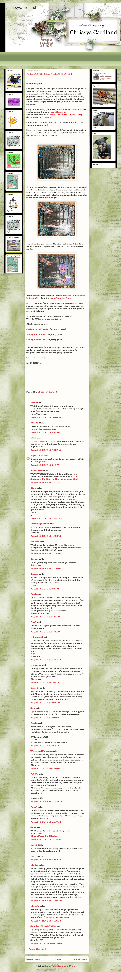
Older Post (80, 959)
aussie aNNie (37, 470)
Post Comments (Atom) (64, 966)
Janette (34, 423)
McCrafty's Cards (40, 524)
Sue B (34, 594)
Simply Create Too (35, 339)
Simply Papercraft (35, 334)
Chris (33, 488)
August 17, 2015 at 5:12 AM (45, 617)
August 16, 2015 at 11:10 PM (46, 536)
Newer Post (33, 959)
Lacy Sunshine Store (61, 298)
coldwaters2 (37, 637)
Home (57, 959)
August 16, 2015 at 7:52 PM (46, 450)
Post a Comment (37, 949)
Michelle (35, 906)
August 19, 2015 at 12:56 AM (46, 900)
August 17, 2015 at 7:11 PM (45, 718)
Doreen (34, 559)
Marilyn (34, 865)
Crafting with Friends (37, 329)
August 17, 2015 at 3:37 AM (45, 589)
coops (34, 845)
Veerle (34, 402)
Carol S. (35, 688)
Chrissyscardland (20, 7)
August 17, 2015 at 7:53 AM (45, 682)
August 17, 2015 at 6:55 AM (46, 660)
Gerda (34, 723)
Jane (33, 708)
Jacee (33, 827)
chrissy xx (36, 665)
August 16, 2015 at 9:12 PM (45, 465)
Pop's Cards (37, 455)
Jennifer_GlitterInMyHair (43, 926)
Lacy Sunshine (58, 112)
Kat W (34, 774)
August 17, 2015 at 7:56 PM (45, 746)
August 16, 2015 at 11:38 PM (46, 568)
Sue (33, 438)
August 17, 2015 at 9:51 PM (45, 768)
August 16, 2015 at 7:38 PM (45, 432)
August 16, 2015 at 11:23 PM (46, 553)
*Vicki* (34, 807)
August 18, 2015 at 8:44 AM (46, 860)
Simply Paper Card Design (44, 836)
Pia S (33, 622)
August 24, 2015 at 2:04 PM (46, 943)
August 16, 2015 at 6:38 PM (46, 417)
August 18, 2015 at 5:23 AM (46, 839)
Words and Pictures (41, 751)
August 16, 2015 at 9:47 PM (46, 482)
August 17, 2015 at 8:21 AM (45, 703)
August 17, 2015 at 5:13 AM (45, 632)
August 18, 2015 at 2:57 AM (46, 822)
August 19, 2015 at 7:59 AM (46, 921)
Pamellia (35, 541)
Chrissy (104, 73)
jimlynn (34, 574)
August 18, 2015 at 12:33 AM (46, 802)
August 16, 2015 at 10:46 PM (46, 518)
